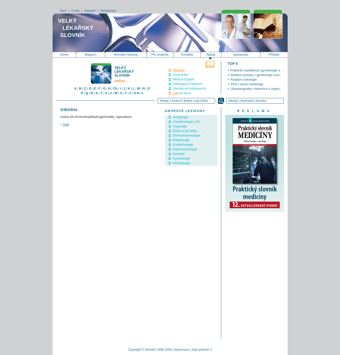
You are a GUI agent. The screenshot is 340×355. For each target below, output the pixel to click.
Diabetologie (181, 140)
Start (63, 11)
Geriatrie (179, 154)
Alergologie (180, 117)
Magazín (90, 54)
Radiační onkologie (244, 79)
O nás (75, 11)
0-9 (136, 93)
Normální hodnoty (126, 54)
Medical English (183, 79)
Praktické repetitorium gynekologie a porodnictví (263, 70)
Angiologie (180, 126)
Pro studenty (159, 54)
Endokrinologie (183, 144)
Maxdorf (89, 11)
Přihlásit (273, 54)
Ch (115, 88)
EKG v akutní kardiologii (247, 84)
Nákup (210, 54)
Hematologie (181, 163)
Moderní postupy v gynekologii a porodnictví (260, 75)
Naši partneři (200, 349)
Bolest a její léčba (185, 131)
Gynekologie (181, 158)
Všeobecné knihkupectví (189, 88)
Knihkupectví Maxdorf (187, 84)
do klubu (182, 93)
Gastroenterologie (185, 149)
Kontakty (187, 54)
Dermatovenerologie (187, 135)
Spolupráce (108, 11)
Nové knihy (180, 75)
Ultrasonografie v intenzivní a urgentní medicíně (263, 89)
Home (64, 54)
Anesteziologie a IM (186, 122)
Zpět (66, 124)
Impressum (181, 349)
